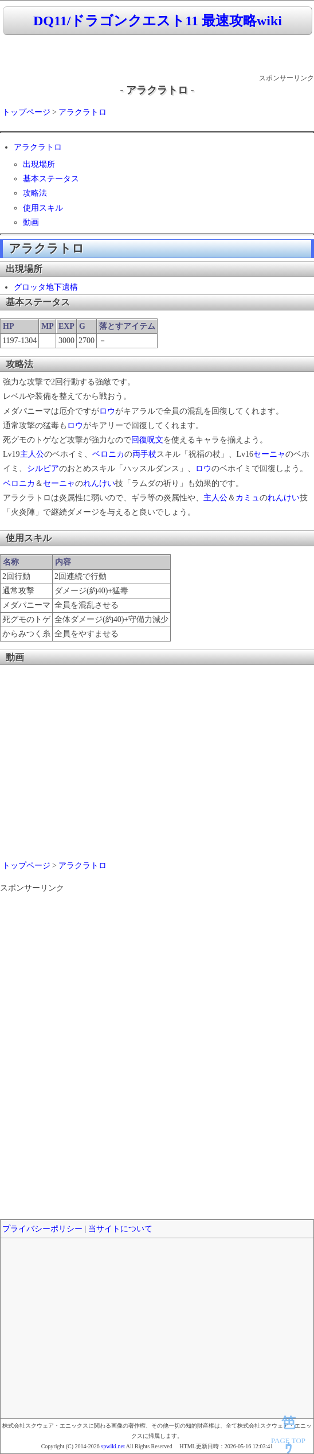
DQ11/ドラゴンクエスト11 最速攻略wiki (157, 20)
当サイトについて (120, 1228)
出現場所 (39, 164)
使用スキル (43, 208)
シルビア (43, 468)
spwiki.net (112, 1446)
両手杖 (144, 454)
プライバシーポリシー (42, 1228)
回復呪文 (147, 440)
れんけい (99, 483)
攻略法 (35, 193)
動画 (31, 222)
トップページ (26, 112)
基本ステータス (51, 178)
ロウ (107, 411)
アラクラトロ (82, 112)
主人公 (32, 454)
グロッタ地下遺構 (46, 287)
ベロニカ (108, 454)
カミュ (248, 497)
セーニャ (269, 454)
